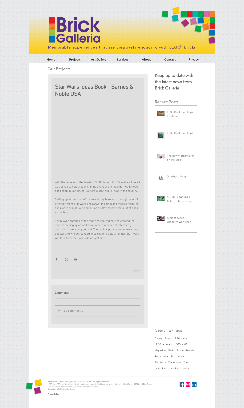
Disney (159, 338)
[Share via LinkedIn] (75, 259)
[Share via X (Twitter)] (66, 259)
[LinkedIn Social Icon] (194, 384)
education (160, 368)
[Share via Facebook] (57, 259)
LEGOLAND (180, 344)
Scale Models (178, 356)
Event (168, 338)
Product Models (185, 350)
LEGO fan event (163, 344)
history (185, 368)
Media (171, 350)
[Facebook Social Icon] (182, 384)
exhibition (173, 368)
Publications (162, 356)
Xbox (186, 362)
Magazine (160, 350)
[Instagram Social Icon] (188, 384)
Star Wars (160, 362)
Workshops (174, 362)
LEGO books (180, 338)
